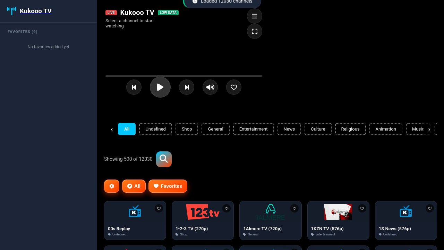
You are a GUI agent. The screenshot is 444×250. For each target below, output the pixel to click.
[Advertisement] (311, 158)
